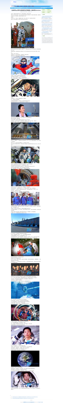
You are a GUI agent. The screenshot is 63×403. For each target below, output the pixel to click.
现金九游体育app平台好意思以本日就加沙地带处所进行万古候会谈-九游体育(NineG (47, 24)
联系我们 (49, 12)
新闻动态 (49, 9)
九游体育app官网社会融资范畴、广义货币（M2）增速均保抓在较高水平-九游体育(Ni (47, 28)
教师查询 (44, 12)
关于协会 (44, 9)
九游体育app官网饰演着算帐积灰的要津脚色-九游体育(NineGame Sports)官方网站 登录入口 (23, 398)
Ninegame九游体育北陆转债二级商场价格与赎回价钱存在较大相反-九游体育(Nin (47, 17)
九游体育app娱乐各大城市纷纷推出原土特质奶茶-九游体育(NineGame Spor (47, 20)
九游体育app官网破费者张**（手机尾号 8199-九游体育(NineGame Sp (47, 32)
